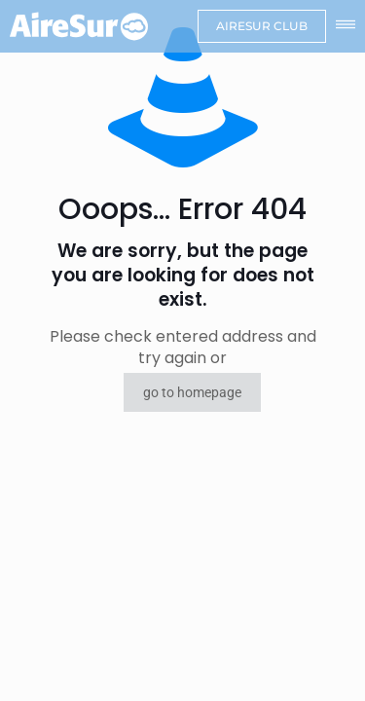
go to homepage (192, 392)
